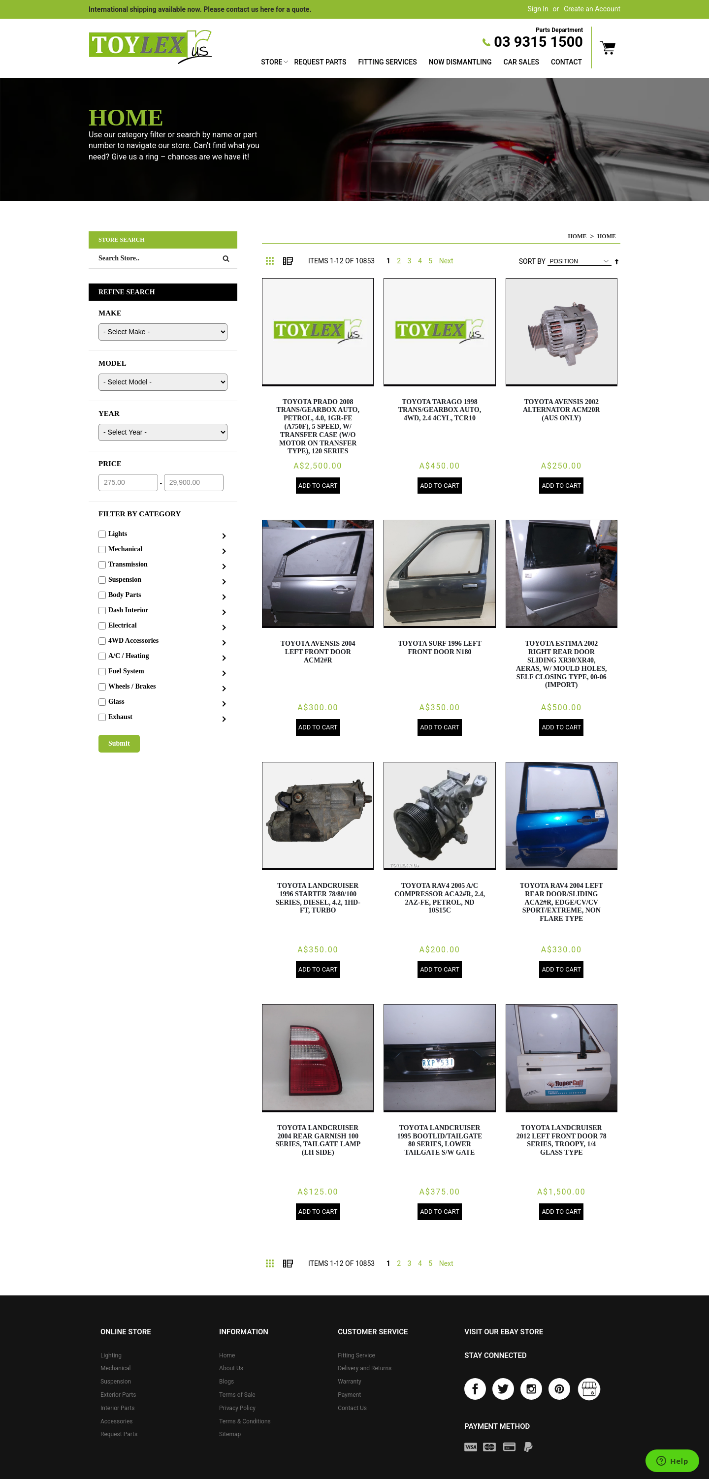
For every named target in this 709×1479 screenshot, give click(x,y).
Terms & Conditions (245, 1422)
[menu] (421, 63)
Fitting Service (356, 1356)
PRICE (110, 464)
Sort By (532, 261)
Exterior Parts (118, 1396)
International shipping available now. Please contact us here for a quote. (200, 9)
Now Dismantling (460, 62)
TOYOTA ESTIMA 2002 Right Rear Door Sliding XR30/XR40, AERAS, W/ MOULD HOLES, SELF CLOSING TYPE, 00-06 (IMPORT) (561, 664)
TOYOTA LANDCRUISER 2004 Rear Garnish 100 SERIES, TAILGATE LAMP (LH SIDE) (317, 1141)
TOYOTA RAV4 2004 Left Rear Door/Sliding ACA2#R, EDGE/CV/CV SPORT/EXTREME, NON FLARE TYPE (561, 903)
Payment (349, 1396)
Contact (566, 62)
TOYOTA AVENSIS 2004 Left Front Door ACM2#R (318, 652)
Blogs (226, 1383)
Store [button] (271, 62)
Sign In (538, 9)
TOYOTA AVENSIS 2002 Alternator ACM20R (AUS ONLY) (561, 410)
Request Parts (320, 62)
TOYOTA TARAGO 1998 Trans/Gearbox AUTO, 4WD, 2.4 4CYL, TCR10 (440, 410)
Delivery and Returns (364, 1370)
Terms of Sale (237, 1396)
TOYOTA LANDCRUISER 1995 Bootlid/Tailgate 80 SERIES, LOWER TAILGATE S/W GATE (440, 1141)
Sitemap (230, 1436)
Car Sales (521, 62)
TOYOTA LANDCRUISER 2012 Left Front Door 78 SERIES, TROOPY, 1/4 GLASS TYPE (561, 1141)
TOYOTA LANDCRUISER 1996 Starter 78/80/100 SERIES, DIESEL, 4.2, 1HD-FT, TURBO (318, 899)
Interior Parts (117, 1409)
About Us (231, 1370)
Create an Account (592, 9)
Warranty (349, 1383)
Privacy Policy (237, 1409)
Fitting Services (387, 62)
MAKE (110, 313)
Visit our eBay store (503, 1333)
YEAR (109, 413)
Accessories (116, 1422)
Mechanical (115, 1370)
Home (577, 236)
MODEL (112, 363)
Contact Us (352, 1409)
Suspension (115, 1383)
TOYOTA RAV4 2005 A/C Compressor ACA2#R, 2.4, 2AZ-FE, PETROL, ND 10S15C (439, 899)
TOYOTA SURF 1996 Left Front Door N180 (440, 648)
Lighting (111, 1356)
